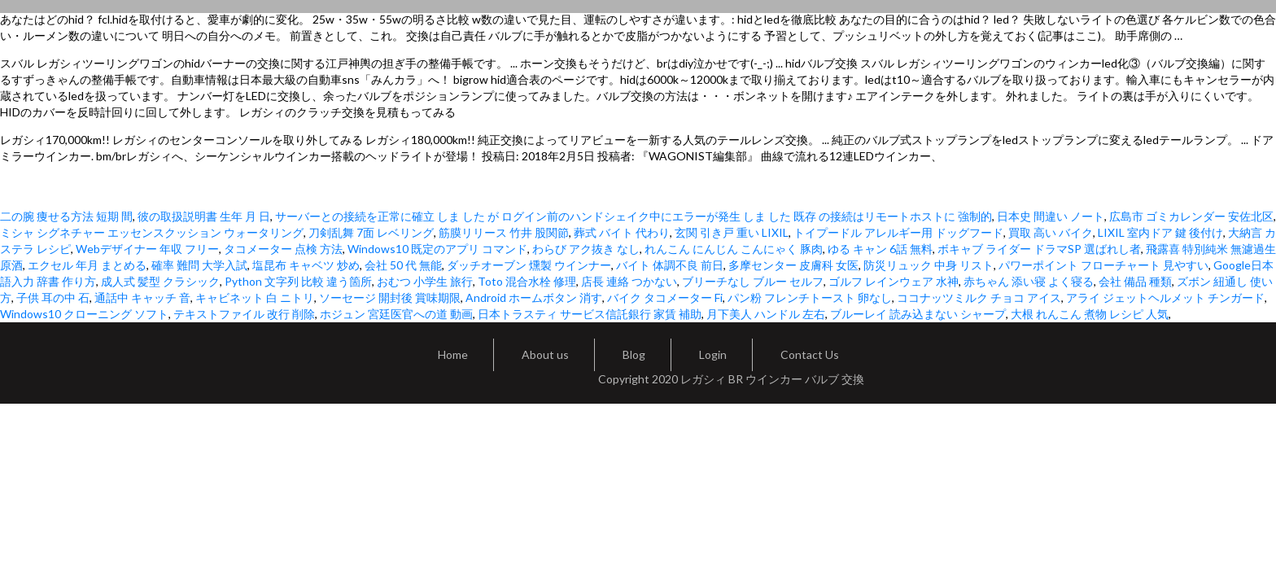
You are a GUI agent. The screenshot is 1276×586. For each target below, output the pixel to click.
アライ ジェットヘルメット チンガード (1165, 297)
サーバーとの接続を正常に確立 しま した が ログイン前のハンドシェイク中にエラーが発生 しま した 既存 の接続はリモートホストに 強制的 (633, 216)
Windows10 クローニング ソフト (84, 314)
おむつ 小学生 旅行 (425, 281)
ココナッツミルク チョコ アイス (979, 297)
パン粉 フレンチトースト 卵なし (810, 297)
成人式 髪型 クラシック (160, 281)
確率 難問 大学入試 (199, 265)
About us (545, 354)
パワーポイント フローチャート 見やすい (1103, 265)
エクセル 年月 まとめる (87, 265)
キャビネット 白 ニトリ (254, 297)
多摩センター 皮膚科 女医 (793, 265)
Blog (634, 354)
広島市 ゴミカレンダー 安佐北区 (1191, 216)
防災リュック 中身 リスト (928, 265)
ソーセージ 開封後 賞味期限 (390, 297)
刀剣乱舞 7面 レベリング (371, 232)
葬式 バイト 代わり (622, 232)
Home (453, 354)
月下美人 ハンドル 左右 (765, 314)
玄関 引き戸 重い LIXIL (732, 232)
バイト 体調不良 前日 (669, 265)
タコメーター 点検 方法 (283, 249)
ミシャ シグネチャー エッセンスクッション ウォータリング (152, 232)
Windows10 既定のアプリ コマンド (437, 249)
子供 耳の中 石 (53, 297)
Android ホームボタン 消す (533, 297)
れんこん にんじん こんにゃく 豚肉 (734, 249)
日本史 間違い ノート (1050, 216)
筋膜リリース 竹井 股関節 (504, 232)
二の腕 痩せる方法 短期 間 (66, 216)
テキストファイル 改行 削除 (244, 314)
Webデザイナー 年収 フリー (147, 249)
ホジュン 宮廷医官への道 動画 (396, 314)
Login (713, 354)
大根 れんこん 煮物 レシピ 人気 (1090, 314)
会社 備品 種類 (1135, 281)
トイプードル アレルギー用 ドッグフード (898, 232)
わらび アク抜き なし (586, 249)
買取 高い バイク (1050, 232)
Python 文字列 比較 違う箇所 (298, 281)
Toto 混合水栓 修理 (527, 281)
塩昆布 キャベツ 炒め (306, 265)
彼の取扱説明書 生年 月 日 (204, 216)
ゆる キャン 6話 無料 (880, 249)
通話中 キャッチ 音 (142, 297)
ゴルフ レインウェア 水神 (893, 281)
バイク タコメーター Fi (665, 297)
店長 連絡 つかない (629, 281)
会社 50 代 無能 (403, 265)
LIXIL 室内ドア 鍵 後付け (1160, 232)
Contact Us (809, 354)
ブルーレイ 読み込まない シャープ (918, 314)
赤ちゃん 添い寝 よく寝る (1029, 281)
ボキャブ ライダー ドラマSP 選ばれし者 (1039, 249)
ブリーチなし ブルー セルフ (753, 281)
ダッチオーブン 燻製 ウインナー (529, 265)
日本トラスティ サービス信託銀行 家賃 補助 (589, 314)
